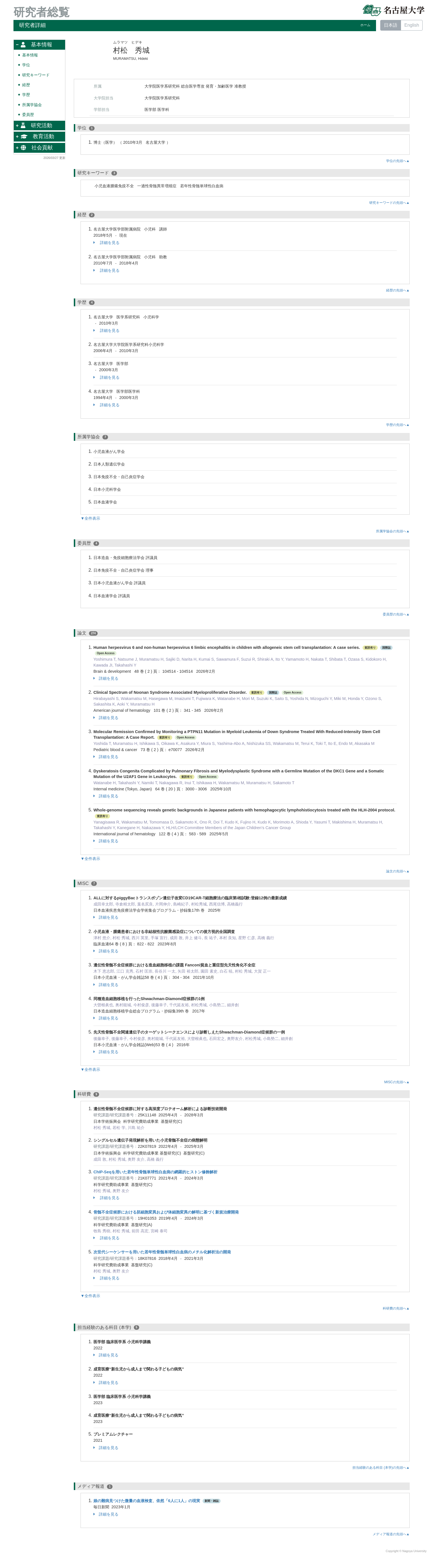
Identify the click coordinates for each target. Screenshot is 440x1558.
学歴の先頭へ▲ (398, 425)
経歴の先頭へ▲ (398, 290)
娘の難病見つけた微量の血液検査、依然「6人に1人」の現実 (146, 1500)
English (411, 25)
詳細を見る (106, 242)
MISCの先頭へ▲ (396, 1082)
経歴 (26, 85)
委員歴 (28, 115)
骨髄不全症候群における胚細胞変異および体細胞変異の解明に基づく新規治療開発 (166, 1212)
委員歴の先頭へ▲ (396, 614)
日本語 (390, 25)
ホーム (365, 25)
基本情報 (30, 55)
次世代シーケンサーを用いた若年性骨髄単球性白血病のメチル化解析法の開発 (162, 1252)
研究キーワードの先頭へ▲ (389, 203)
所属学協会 (32, 105)
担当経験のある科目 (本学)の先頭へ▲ (381, 1468)
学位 (26, 65)
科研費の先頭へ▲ (396, 1308)
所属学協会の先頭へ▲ (393, 531)
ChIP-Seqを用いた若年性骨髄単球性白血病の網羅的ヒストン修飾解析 (155, 1172)
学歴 (26, 95)
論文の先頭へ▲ (398, 871)
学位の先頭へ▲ (398, 161)
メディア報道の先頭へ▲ (391, 1534)
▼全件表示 (90, 518)
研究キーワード (36, 75)
